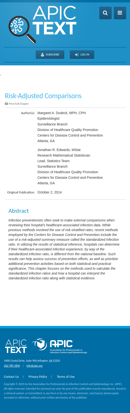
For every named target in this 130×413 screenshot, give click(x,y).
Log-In (82, 55)
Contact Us (11, 377)
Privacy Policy (38, 377)
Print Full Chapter (17, 103)
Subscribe (50, 55)
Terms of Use (66, 377)
